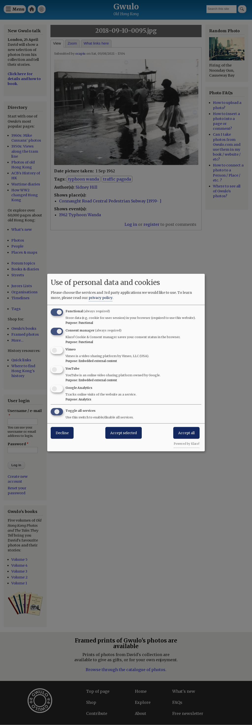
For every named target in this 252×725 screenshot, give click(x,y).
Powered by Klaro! (186, 443)
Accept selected (123, 432)
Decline (62, 432)
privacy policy (100, 297)
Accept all (186, 432)
